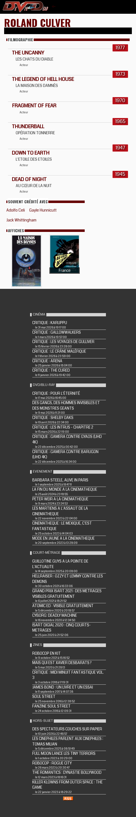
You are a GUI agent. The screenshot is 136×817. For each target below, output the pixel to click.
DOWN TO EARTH (30, 153)
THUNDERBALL (28, 126)
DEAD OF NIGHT (29, 179)
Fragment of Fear (34, 105)
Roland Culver (37, 22)
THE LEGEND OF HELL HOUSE (43, 79)
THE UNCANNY (28, 52)
